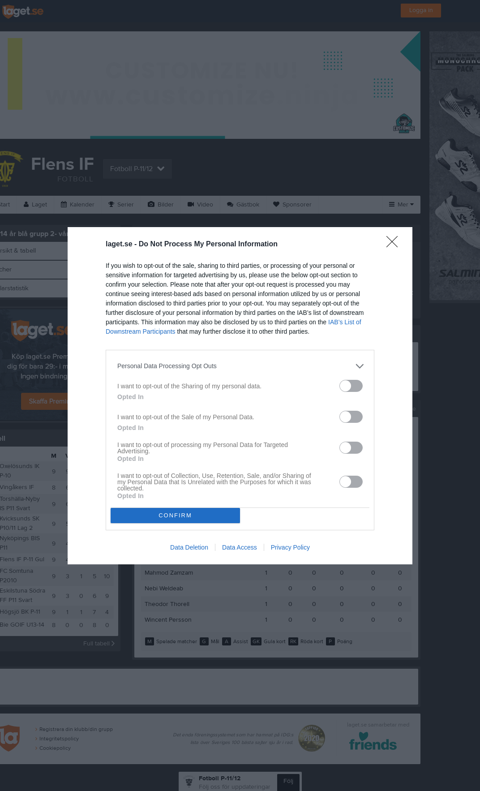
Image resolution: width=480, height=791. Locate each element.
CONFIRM (175, 515)
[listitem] (240, 366)
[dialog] (240, 395)
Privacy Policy (290, 547)
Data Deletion (189, 547)
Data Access (239, 547)
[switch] (351, 386)
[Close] (394, 244)
